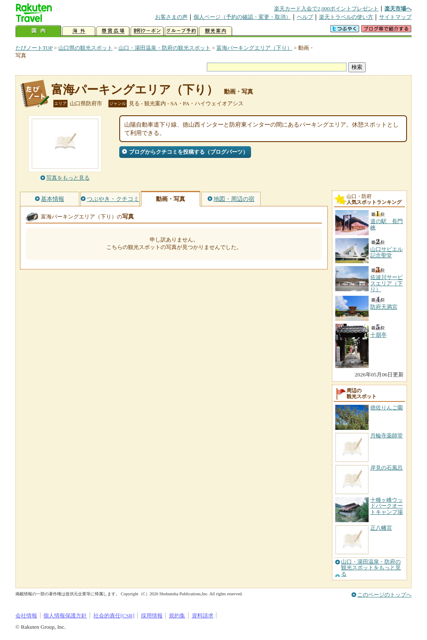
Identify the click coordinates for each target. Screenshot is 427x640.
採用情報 (152, 615)
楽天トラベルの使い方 (346, 17)
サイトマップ (395, 17)
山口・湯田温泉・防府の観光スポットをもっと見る (371, 568)
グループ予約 (181, 31)
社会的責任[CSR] (114, 615)
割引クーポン (147, 31)
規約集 (177, 615)
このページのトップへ (384, 595)
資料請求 (203, 615)
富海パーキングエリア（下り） (254, 48)
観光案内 (215, 31)
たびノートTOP (34, 48)
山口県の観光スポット (85, 48)
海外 (78, 31)
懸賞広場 (113, 31)
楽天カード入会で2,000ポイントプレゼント (326, 8)
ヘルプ (305, 17)
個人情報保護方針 (65, 615)
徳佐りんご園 (386, 407)
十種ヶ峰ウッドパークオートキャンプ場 (386, 506)
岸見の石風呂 (386, 468)
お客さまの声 (171, 17)
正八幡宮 (381, 528)
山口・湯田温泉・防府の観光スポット (164, 48)
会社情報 (26, 615)
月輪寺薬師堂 (386, 435)
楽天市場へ (398, 8)
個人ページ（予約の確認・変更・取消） (242, 17)
